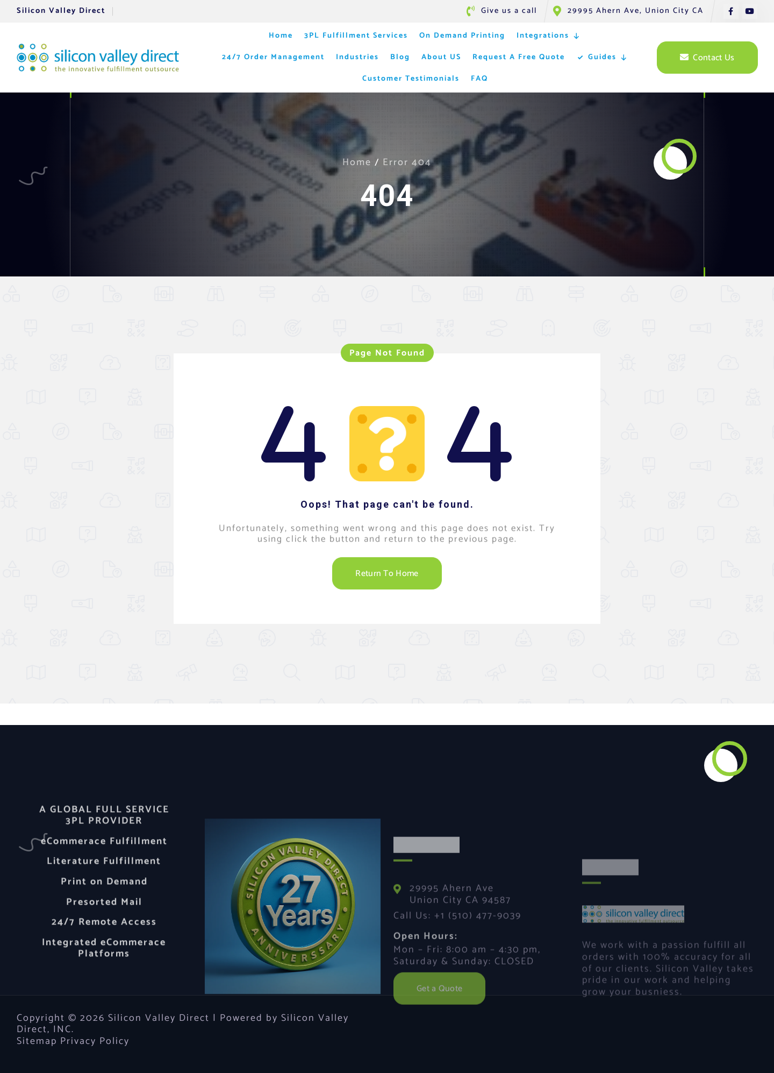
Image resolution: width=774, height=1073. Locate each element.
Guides (608, 57)
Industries (357, 57)
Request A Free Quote (518, 57)
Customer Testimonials (411, 79)
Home (281, 36)
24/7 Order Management (273, 57)
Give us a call (509, 11)
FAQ (479, 79)
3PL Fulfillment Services (356, 36)
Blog (400, 57)
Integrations (549, 36)
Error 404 (407, 162)
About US (441, 57)
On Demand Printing (462, 36)
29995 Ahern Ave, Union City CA (636, 11)
